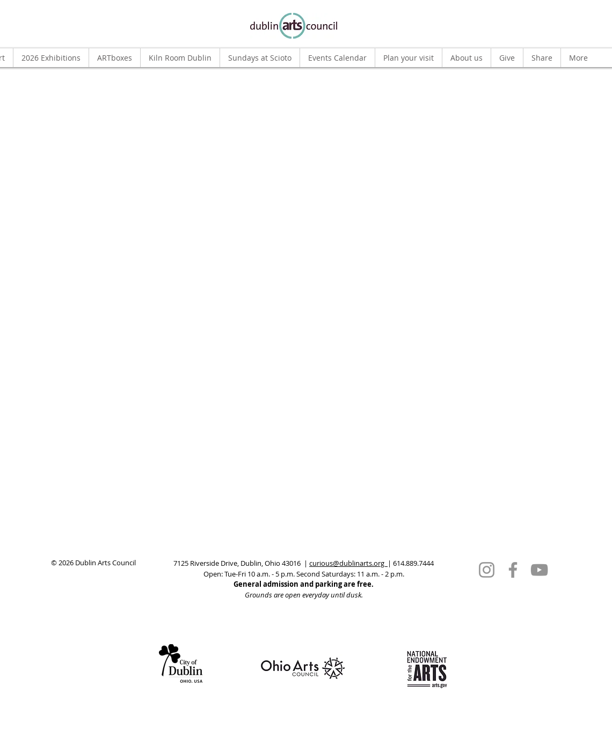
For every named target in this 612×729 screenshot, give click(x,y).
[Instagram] (486, 569)
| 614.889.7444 (411, 563)
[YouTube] (539, 569)
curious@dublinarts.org (348, 563)
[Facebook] (512, 569)
